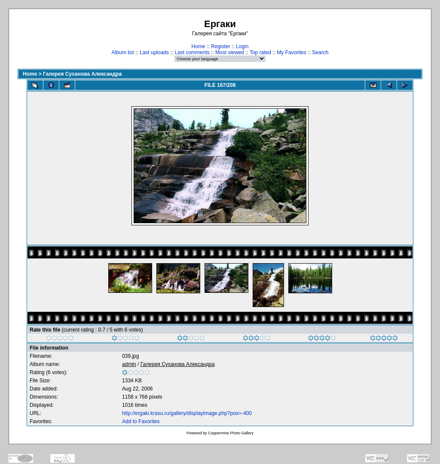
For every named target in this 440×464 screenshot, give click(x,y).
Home (198, 46)
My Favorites (291, 52)
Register (220, 46)
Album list (123, 52)
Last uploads (154, 52)
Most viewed (229, 52)
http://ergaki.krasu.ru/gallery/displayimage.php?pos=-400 (187, 413)
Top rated (260, 52)
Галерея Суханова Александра (82, 74)
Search (320, 52)
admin (129, 364)
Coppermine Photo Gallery (231, 433)
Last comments (191, 52)
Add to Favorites (140, 421)
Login (242, 46)
